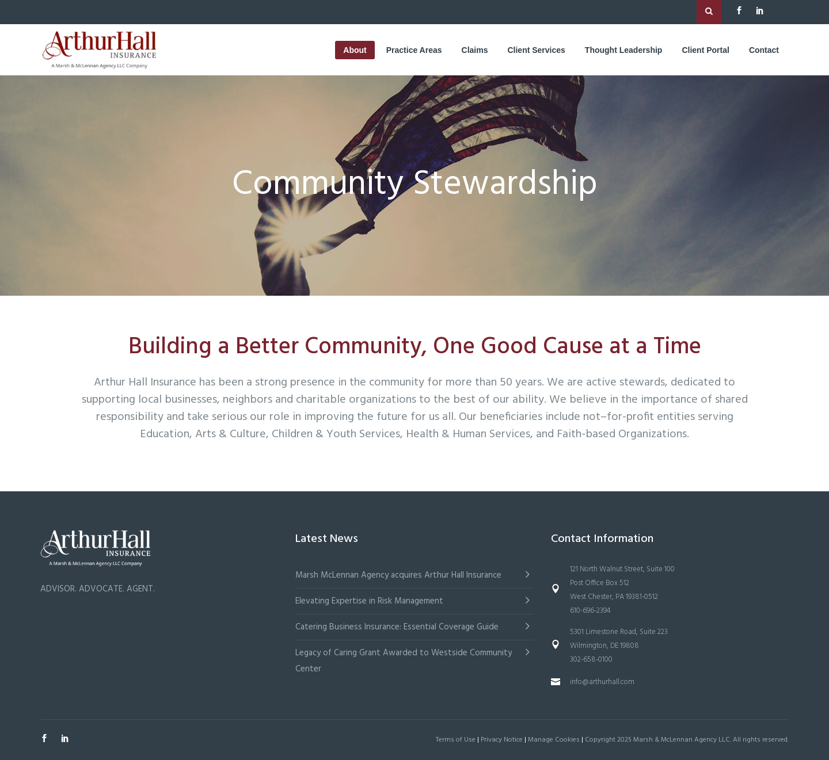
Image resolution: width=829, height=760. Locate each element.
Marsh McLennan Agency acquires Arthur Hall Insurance (398, 575)
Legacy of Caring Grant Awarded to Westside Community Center (403, 661)
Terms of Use (456, 740)
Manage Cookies (554, 740)
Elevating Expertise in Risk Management (369, 601)
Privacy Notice (502, 740)
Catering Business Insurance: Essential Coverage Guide (397, 627)
